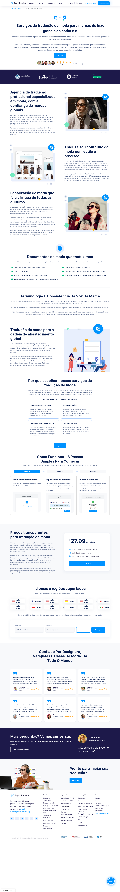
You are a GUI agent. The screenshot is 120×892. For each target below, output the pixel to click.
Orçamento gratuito (90, 3)
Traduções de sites (67, 815)
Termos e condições (102, 806)
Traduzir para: (48, 625)
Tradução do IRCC (67, 801)
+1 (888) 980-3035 (102, 813)
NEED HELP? (111, 881)
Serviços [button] (31, 3)
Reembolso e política (85, 803)
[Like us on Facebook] (36, 818)
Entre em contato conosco (21, 749)
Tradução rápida (15, 8)
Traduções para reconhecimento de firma (49, 811)
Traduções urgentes (67, 817)
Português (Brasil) (7, 890)
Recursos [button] (41, 3)
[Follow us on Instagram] (12, 818)
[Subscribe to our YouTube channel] (31, 818)
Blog (79, 819)
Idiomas (63, 812)
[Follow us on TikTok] (27, 818)
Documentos (65, 809)
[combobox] (8, 890)
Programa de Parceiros (82, 810)
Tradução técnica (66, 820)
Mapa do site (82, 825)
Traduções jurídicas (49, 820)
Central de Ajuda (83, 817)
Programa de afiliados (85, 806)
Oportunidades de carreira (101, 802)
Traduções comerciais (50, 806)
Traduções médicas (49, 823)
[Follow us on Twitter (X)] (17, 818)
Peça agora (60, 55)
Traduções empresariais (47, 827)
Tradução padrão (49, 803)
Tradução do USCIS (67, 798)
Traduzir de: (18, 625)
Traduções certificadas (47, 799)
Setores (63, 823)
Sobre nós (81, 798)
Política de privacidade (99, 810)
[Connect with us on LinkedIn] (22, 818)
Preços (60, 3)
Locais (97, 798)
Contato (81, 822)
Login (70, 3)
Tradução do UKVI (67, 803)
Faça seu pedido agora (104, 3)
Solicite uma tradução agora (87, 564)
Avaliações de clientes (85, 814)
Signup (79, 3)
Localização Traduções (47, 817)
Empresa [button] (50, 3)
